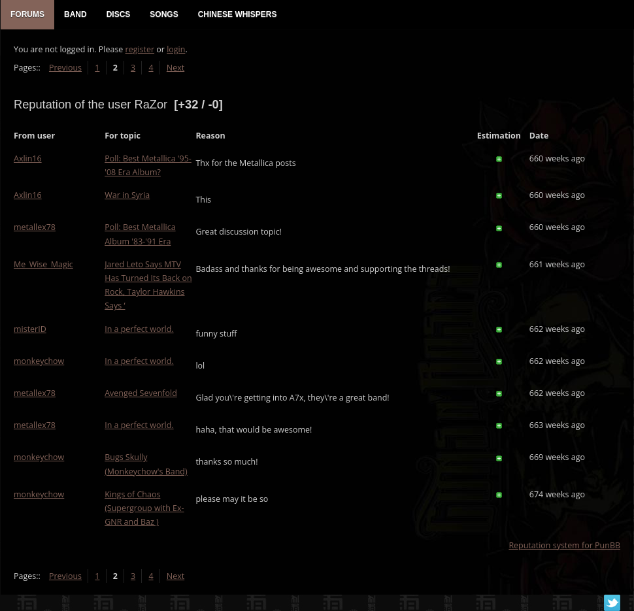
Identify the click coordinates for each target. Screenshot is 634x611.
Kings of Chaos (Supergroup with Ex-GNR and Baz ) (144, 508)
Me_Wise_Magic (43, 264)
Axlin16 (28, 158)
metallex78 (35, 227)
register (140, 49)
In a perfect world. (139, 329)
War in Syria (127, 195)
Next (175, 67)
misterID (30, 329)
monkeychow (39, 361)
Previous (65, 67)
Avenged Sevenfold (141, 393)
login (176, 49)
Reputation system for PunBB (564, 545)
